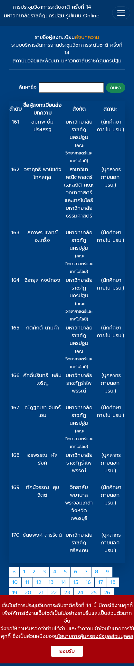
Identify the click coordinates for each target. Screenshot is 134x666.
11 (27, 582)
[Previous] (14, 572)
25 (94, 593)
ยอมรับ (67, 651)
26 (107, 593)
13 (51, 582)
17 (100, 582)
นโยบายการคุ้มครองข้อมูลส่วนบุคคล (94, 636)
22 (54, 593)
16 (88, 582)
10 (15, 582)
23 (67, 593)
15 (75, 582)
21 (41, 593)
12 (38, 582)
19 (14, 593)
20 (28, 593)
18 (113, 582)
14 (63, 582)
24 (80, 593)
